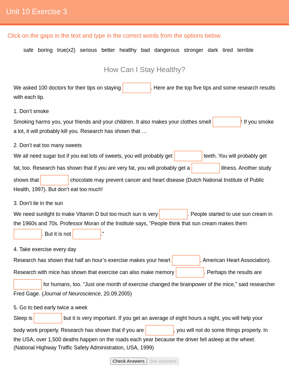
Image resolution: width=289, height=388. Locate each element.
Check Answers (128, 361)
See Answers (162, 361)
